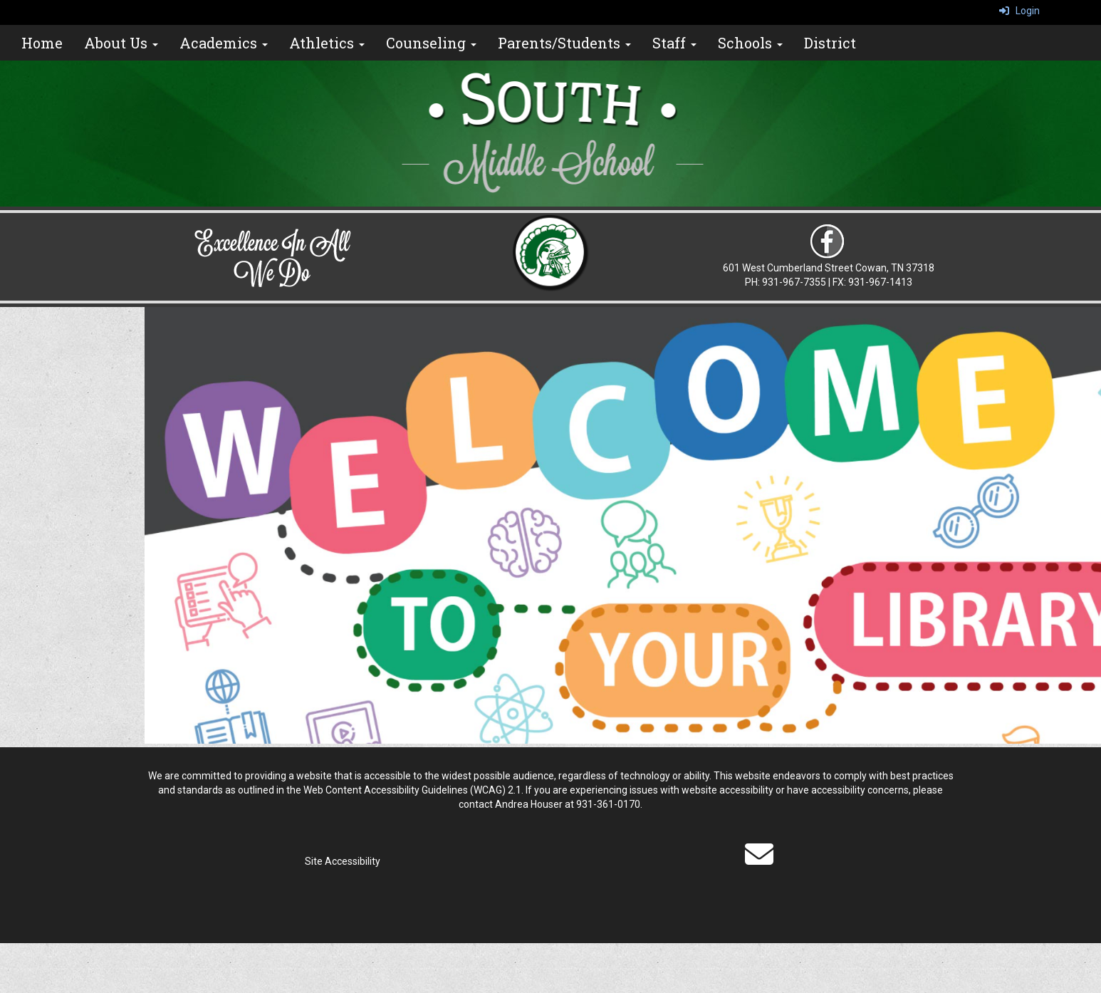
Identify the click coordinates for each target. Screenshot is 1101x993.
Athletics (327, 42)
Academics (223, 42)
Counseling (431, 42)
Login (1019, 10)
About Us (121, 42)
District (830, 42)
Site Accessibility (342, 861)
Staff (674, 42)
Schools (750, 42)
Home (42, 42)
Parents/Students (564, 42)
